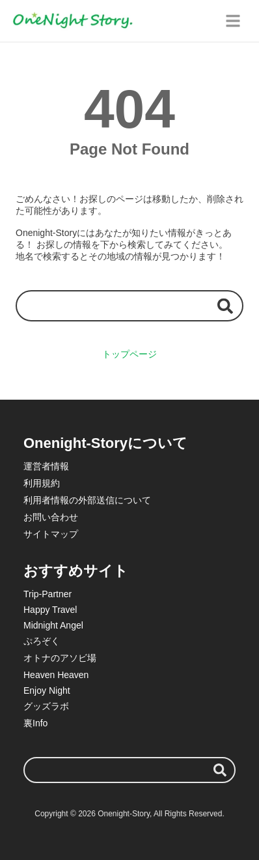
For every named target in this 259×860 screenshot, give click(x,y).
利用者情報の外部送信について (87, 500)
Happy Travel (50, 609)
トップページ (129, 354)
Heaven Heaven (56, 675)
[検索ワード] (129, 305)
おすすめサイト (75, 571)
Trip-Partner (47, 594)
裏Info (35, 723)
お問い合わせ (50, 517)
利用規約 (41, 483)
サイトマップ (50, 534)
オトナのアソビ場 (59, 658)
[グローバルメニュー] (233, 21)
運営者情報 (46, 466)
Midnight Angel (53, 625)
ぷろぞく (41, 641)
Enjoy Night (46, 690)
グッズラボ (46, 706)
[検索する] (225, 305)
